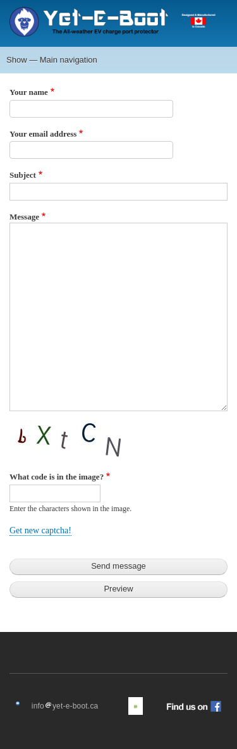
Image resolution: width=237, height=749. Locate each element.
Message (24, 216)
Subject (22, 175)
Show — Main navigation (51, 60)
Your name (28, 92)
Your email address (42, 134)
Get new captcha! (40, 530)
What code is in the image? (56, 476)
